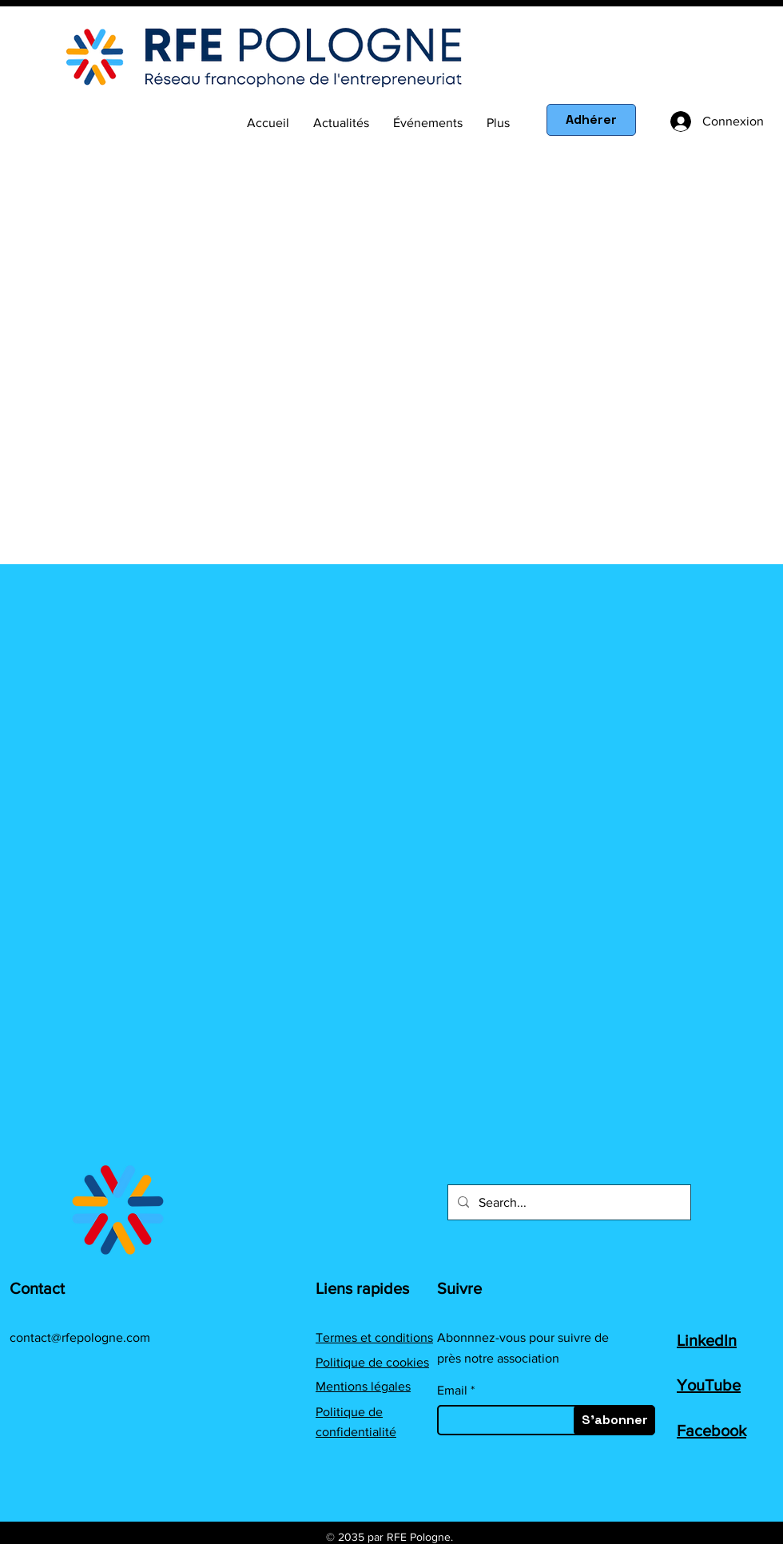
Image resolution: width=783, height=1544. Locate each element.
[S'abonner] (614, 1420)
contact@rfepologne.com (80, 1337)
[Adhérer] (591, 120)
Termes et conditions (374, 1337)
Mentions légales (363, 1386)
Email (452, 1390)
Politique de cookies (372, 1362)
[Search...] (568, 1202)
